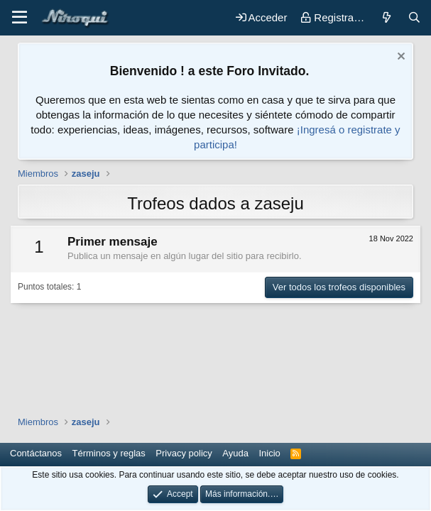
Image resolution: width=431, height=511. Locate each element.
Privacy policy (184, 453)
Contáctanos (36, 453)
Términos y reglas (109, 453)
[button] (19, 17)
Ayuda (235, 453)
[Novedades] (386, 17)
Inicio (269, 453)
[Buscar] (414, 17)
